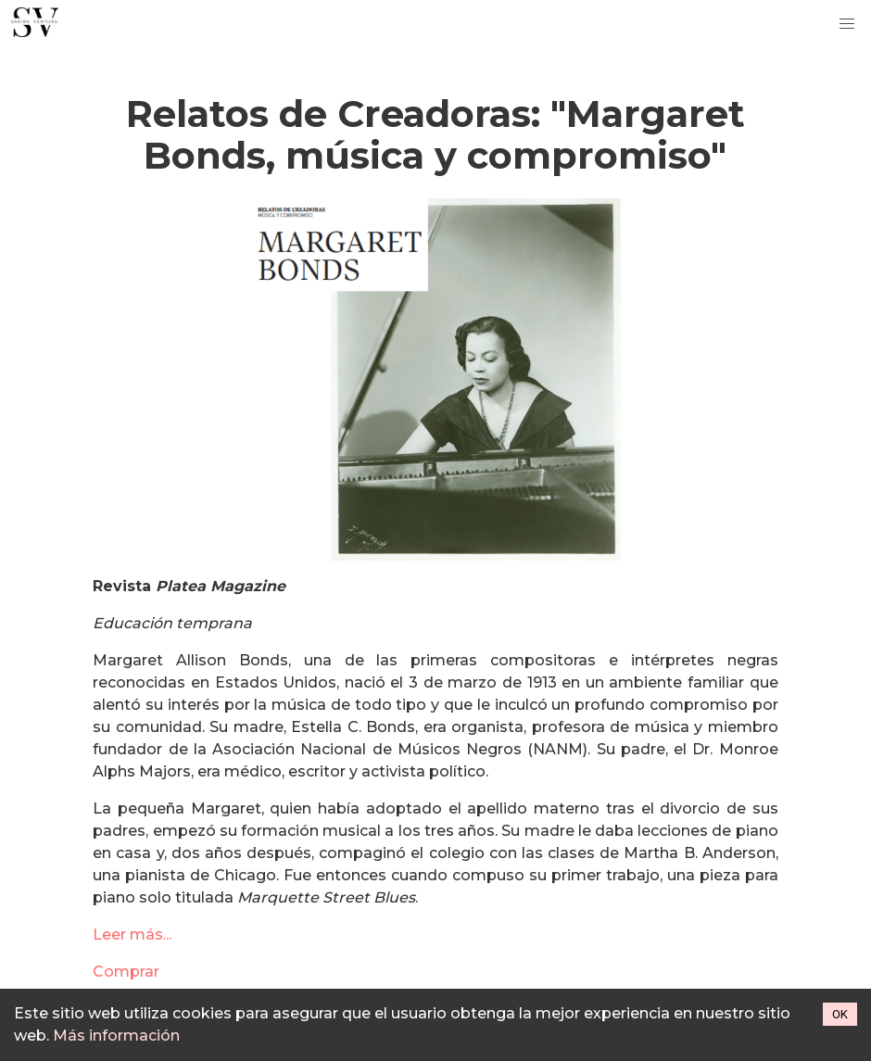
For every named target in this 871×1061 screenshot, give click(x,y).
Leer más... (132, 934)
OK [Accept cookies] (840, 1014)
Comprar (126, 971)
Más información (116, 1035)
